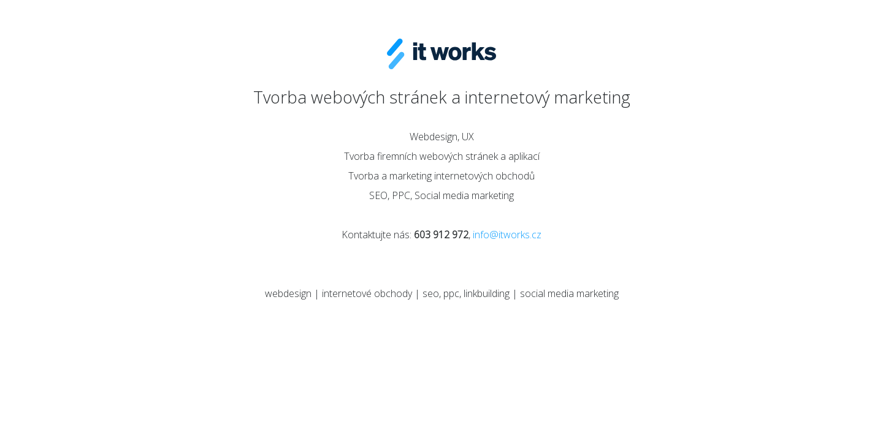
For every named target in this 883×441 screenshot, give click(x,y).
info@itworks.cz (507, 234)
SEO (378, 195)
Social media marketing (464, 195)
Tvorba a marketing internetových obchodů (441, 176)
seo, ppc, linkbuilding (466, 293)
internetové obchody (367, 293)
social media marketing (569, 293)
